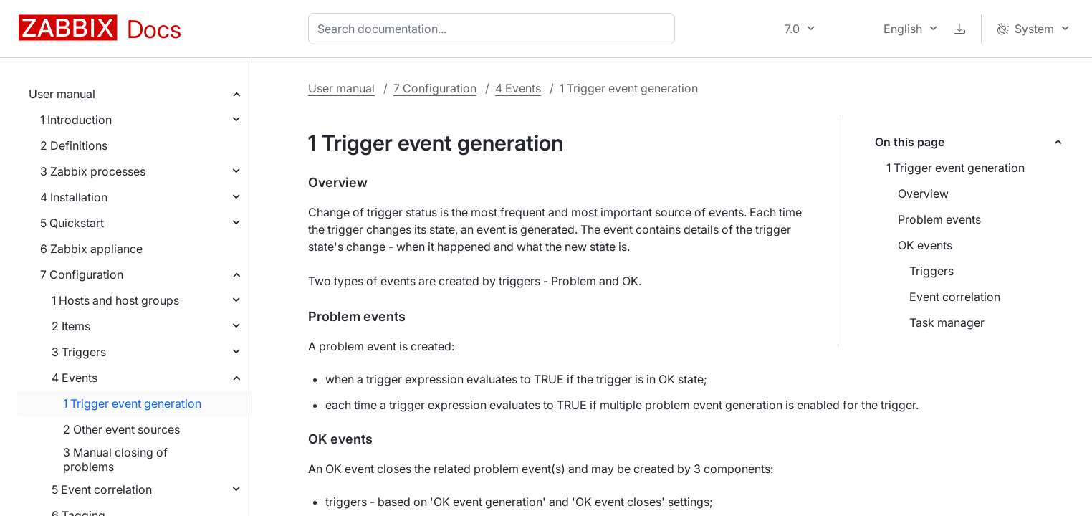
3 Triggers (79, 352)
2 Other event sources (121, 429)
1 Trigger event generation (132, 403)
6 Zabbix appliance (91, 249)
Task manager (947, 322)
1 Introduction (76, 120)
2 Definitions (73, 145)
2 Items (71, 326)
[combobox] (494, 28)
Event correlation (954, 297)
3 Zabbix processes (92, 171)
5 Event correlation (102, 489)
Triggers (931, 271)
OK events (925, 245)
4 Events (74, 378)
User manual (62, 94)
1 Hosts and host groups (115, 300)
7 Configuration (81, 274)
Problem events (939, 219)
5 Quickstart (72, 223)
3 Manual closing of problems (115, 459)
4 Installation (73, 197)
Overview (923, 193)
